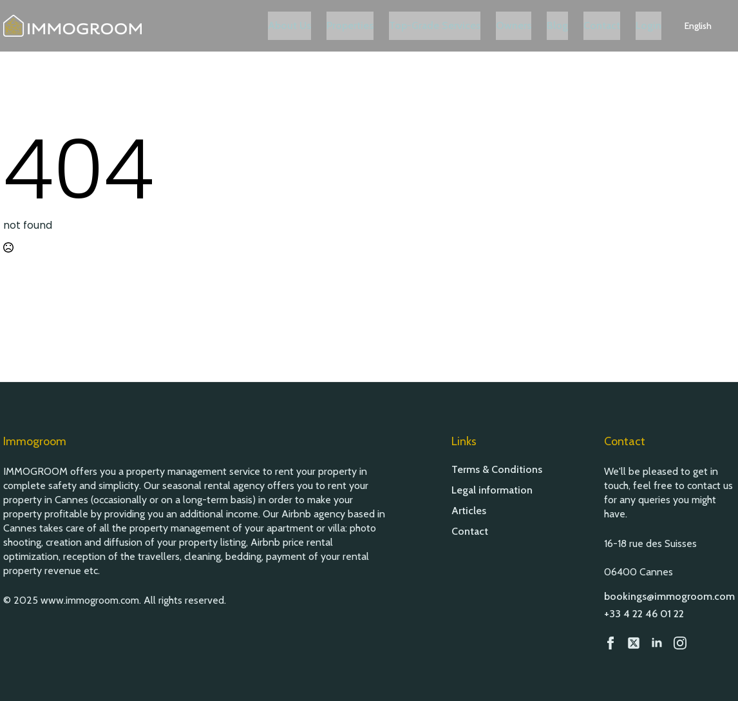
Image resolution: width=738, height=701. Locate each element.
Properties (365, 25)
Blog (572, 25)
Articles (468, 511)
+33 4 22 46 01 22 (644, 614)
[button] (713, 25)
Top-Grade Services (450, 25)
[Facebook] (610, 643)
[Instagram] (680, 643)
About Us (304, 25)
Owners (529, 25)
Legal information (492, 490)
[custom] (633, 643)
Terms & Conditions (496, 470)
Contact (617, 25)
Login (664, 25)
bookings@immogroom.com (669, 596)
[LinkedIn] (656, 643)
